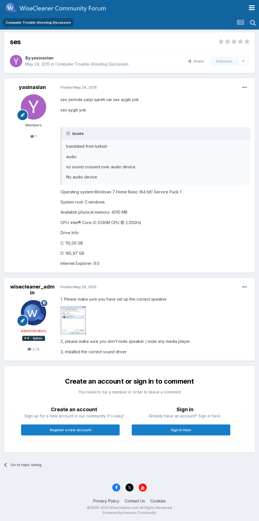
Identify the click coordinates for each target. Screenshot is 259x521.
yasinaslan (42, 57)
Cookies (158, 500)
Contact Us (135, 500)
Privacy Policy (106, 500)
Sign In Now (181, 430)
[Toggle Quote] (68, 133)
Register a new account (70, 430)
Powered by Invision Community (129, 513)
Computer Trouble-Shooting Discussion (91, 64)
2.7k (34, 349)
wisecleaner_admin (32, 290)
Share (196, 61)
